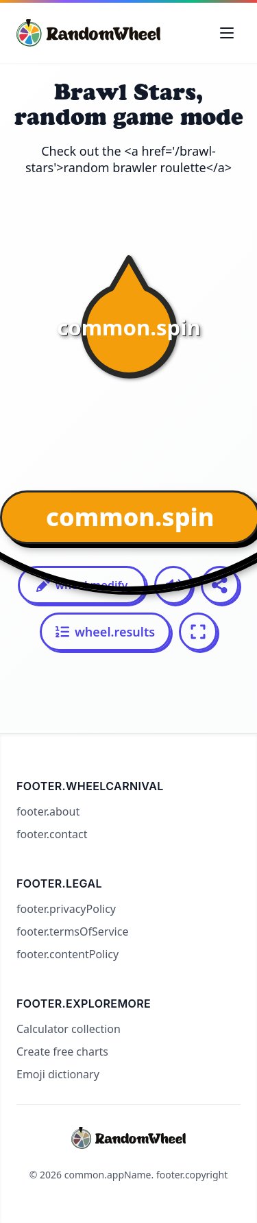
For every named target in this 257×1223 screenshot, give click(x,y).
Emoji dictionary (57, 1074)
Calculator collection (68, 1028)
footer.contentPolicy (67, 954)
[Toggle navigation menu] (227, 33)
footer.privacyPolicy (66, 908)
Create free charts (62, 1051)
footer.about (47, 811)
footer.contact (51, 834)
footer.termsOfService (72, 931)
